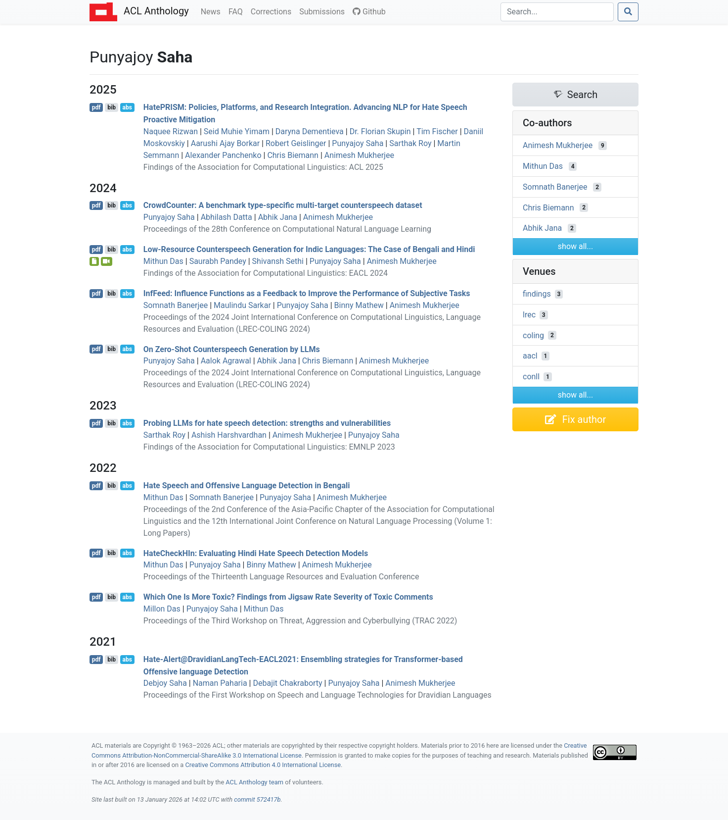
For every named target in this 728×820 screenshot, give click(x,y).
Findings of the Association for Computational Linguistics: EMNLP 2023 (269, 447)
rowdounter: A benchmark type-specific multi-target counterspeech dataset (282, 205)
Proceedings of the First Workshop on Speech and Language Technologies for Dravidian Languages (317, 695)
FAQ (237, 10)
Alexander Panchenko (223, 155)
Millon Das (162, 609)
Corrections (273, 10)
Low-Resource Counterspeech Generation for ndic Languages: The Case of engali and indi (309, 249)
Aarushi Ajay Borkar (225, 143)
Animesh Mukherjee (359, 155)
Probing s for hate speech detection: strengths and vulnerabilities (267, 423)
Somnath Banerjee (175, 305)
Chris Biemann (292, 155)
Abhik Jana (277, 217)
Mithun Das (163, 261)
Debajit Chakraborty (287, 683)
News (213, 10)
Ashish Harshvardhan (229, 435)
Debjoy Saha (165, 683)
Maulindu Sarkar (242, 305)
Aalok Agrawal (226, 360)
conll (531, 376)
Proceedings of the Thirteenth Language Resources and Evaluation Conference (281, 576)
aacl (530, 355)
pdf (96, 107)
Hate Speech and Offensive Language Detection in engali (246, 485)
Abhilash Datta (226, 217)
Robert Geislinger (296, 143)
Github (369, 11)
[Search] (557, 11)
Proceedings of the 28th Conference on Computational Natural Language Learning (287, 229)
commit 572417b (257, 799)
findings (537, 294)
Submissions (324, 10)
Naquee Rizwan (170, 131)
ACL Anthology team (254, 782)
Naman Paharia (220, 683)
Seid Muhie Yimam (237, 131)
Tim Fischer (437, 131)
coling (533, 335)
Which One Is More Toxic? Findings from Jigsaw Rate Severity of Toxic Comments (288, 597)
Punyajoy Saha (357, 143)
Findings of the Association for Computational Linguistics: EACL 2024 (265, 273)
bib (111, 107)
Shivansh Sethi (278, 261)
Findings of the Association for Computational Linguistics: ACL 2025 (263, 167)
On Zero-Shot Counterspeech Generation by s (231, 349)
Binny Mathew (359, 305)
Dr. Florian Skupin (380, 131)
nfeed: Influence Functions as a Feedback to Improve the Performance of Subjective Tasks (306, 293)
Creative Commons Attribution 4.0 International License (263, 765)
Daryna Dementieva (309, 131)
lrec (529, 314)
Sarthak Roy (410, 143)
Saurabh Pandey (217, 261)
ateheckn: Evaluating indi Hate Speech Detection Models (255, 553)
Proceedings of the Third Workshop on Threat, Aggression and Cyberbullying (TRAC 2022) (300, 620)
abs (127, 107)
